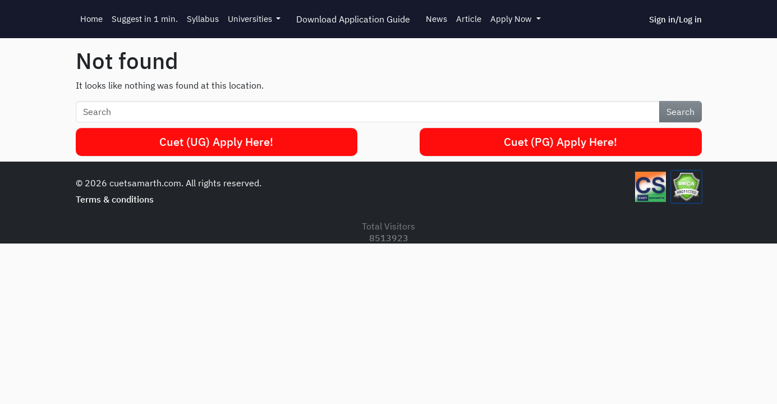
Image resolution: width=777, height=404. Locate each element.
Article (468, 18)
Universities (251, 18)
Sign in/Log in (675, 19)
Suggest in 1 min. (145, 18)
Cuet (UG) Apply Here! (216, 141)
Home (91, 18)
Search (680, 111)
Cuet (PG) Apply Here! (560, 141)
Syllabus (203, 18)
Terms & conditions (115, 199)
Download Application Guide (353, 19)
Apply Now (512, 18)
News (436, 18)
